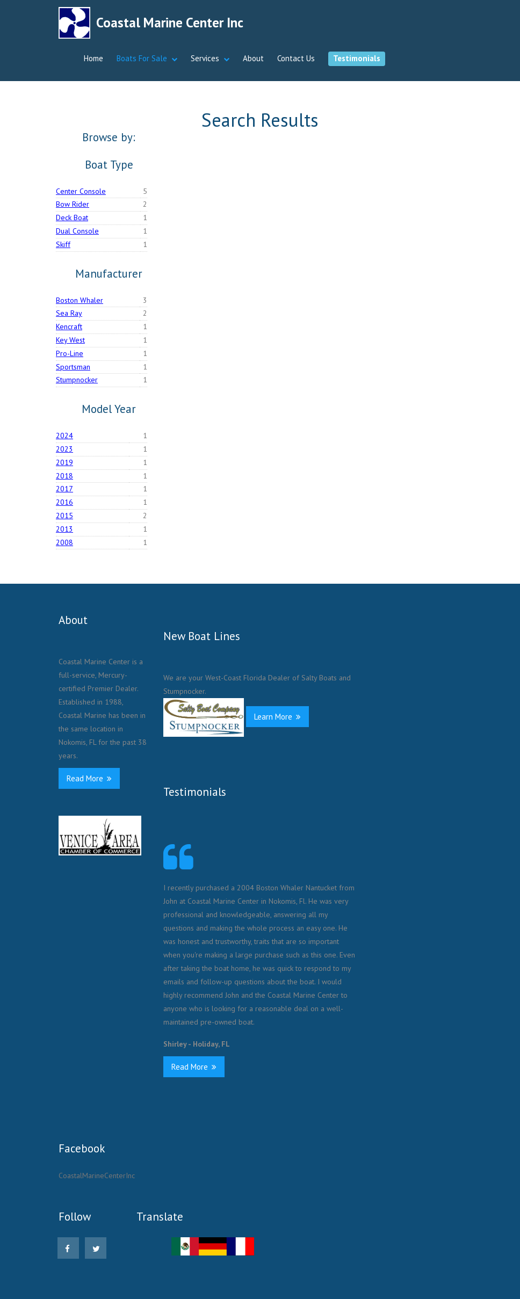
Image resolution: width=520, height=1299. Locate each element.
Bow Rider (72, 204)
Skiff (63, 244)
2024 (64, 435)
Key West (70, 340)
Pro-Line (69, 353)
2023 (64, 449)
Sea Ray (69, 313)
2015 (64, 515)
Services (205, 58)
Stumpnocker (77, 379)
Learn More (277, 717)
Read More (89, 778)
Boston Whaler (79, 300)
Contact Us (296, 58)
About (253, 58)
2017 (64, 489)
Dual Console (77, 231)
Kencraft (69, 326)
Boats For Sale (142, 58)
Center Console (81, 191)
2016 (64, 502)
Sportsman (73, 367)
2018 (64, 476)
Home (93, 58)
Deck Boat (72, 217)
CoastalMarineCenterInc (97, 1175)
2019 (64, 462)
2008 (64, 542)
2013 (64, 529)
